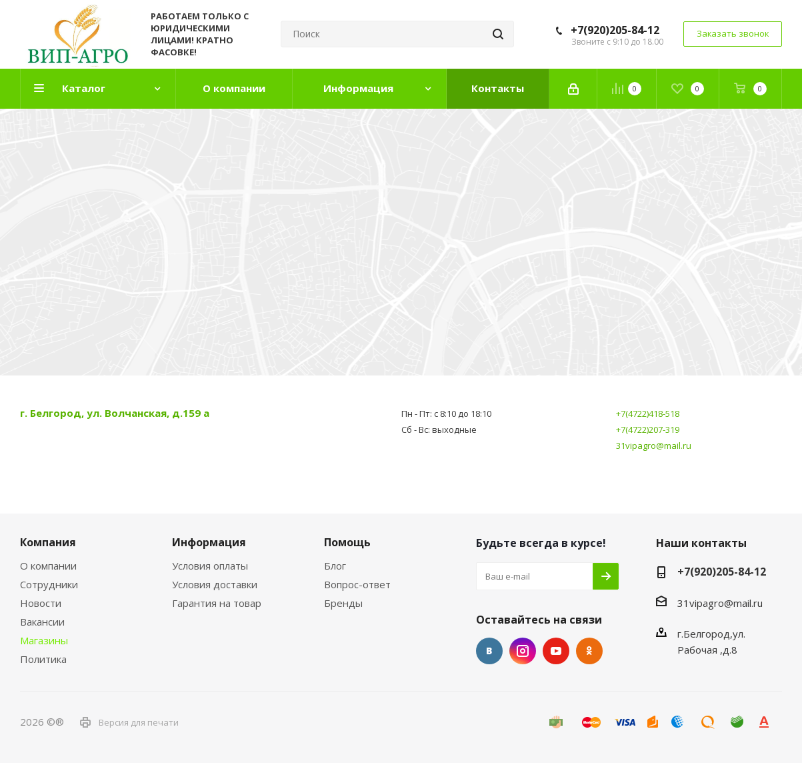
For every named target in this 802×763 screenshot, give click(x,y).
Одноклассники (589, 651)
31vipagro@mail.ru (653, 446)
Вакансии (42, 621)
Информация (209, 542)
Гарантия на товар (216, 603)
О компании (48, 565)
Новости (40, 603)
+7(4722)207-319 (647, 430)
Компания (48, 542)
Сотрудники (49, 584)
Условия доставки (214, 584)
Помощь (347, 542)
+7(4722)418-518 (647, 414)
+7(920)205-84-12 (615, 30)
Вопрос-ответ (357, 584)
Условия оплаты (210, 565)
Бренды (343, 603)
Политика (43, 659)
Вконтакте (489, 651)
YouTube (556, 651)
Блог (335, 565)
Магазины (44, 640)
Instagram (522, 651)
